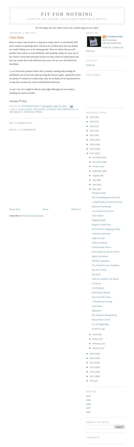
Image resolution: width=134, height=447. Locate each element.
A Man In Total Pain (101, 233)
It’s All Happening (100, 324)
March (95, 339)
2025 (92, 117)
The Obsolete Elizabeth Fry (104, 315)
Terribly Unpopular (100, 260)
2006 (88, 412)
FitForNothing (114, 37)
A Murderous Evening (102, 301)
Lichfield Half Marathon (60, 109)
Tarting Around (99, 193)
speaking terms (33, 112)
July (94, 180)
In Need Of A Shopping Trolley (106, 229)
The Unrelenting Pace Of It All (106, 197)
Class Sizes (97, 306)
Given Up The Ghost (101, 297)
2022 (92, 130)
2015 (92, 358)
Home (46, 209)
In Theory (96, 283)
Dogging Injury (99, 220)
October (96, 166)
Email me (90, 65)
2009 (88, 400)
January (96, 348)
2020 (92, 139)
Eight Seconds (98, 238)
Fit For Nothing (67, 14)
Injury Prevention (100, 256)
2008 (88, 404)
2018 (92, 148)
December (97, 157)
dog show (38, 109)
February (96, 343)
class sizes (25, 109)
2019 (92, 144)
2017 (92, 153)
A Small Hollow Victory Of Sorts (107, 202)
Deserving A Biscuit (101, 292)
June (94, 184)
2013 (92, 367)
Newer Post (14, 209)
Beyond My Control (101, 319)
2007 (88, 408)
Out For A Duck (99, 270)
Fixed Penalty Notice (101, 247)
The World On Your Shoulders (105, 265)
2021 (92, 135)
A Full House (98, 288)
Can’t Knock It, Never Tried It (105, 251)
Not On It (96, 274)
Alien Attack (97, 215)
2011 (92, 376)
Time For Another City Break (105, 279)
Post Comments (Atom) (33, 215)
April (95, 334)
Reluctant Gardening (101, 206)
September (97, 171)
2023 (92, 126)
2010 (92, 380)
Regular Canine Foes (101, 224)
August (96, 175)
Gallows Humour (99, 242)
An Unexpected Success (103, 211)
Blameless (96, 310)
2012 (92, 371)
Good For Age (98, 328)
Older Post (76, 209)
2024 (92, 121)
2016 (92, 353)
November (97, 162)
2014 (92, 362)
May (94, 189)
